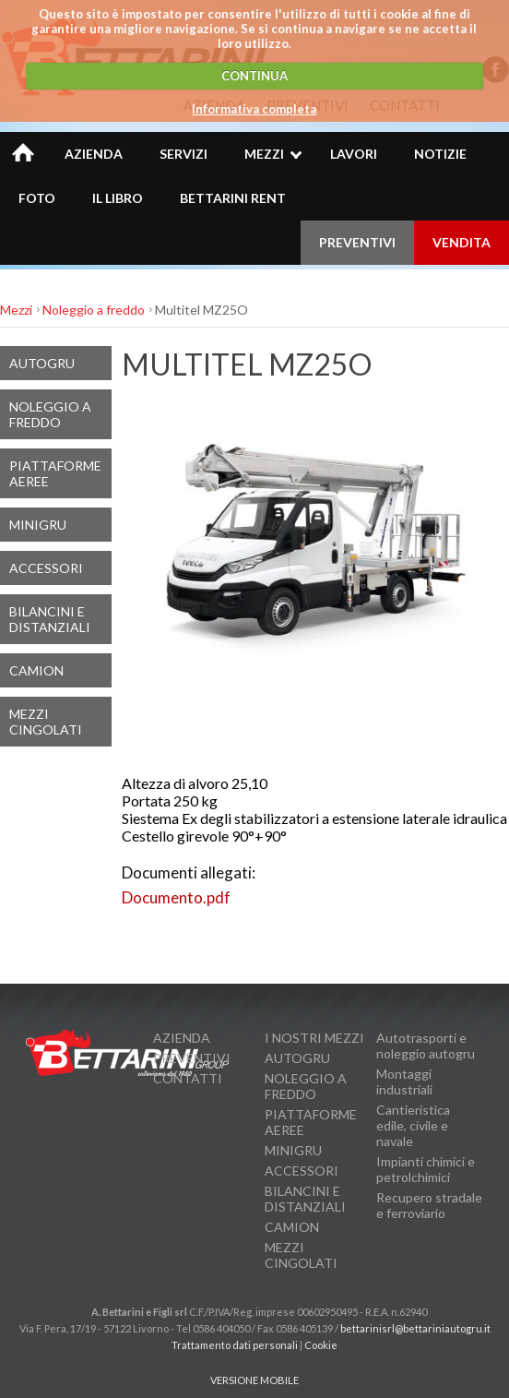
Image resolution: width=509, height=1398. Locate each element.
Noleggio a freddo (93, 309)
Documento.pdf (176, 897)
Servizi (183, 153)
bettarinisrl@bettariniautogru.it (415, 1328)
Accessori (46, 568)
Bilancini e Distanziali (49, 619)
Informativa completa (254, 109)
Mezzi (264, 153)
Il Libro (117, 198)
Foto (36, 198)
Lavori (353, 153)
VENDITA (461, 242)
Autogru (42, 363)
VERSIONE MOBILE (254, 1380)
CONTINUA (254, 75)
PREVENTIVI (357, 242)
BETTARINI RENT (233, 198)
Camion (36, 670)
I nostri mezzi (314, 1038)
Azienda (94, 153)
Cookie (320, 1345)
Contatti (187, 1078)
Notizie (440, 153)
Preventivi (192, 1058)
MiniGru (37, 524)
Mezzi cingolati (45, 721)
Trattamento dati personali (235, 1345)
